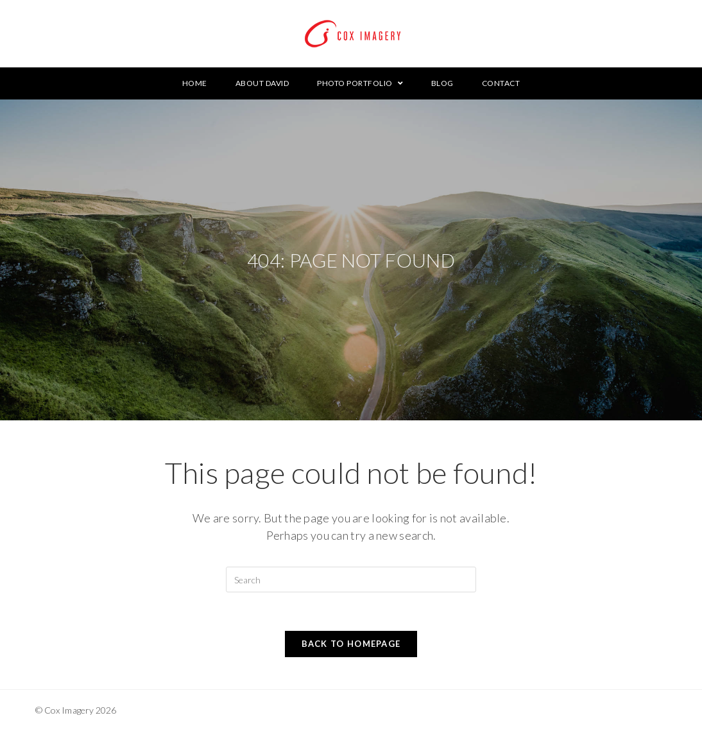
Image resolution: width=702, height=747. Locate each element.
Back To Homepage (351, 644)
